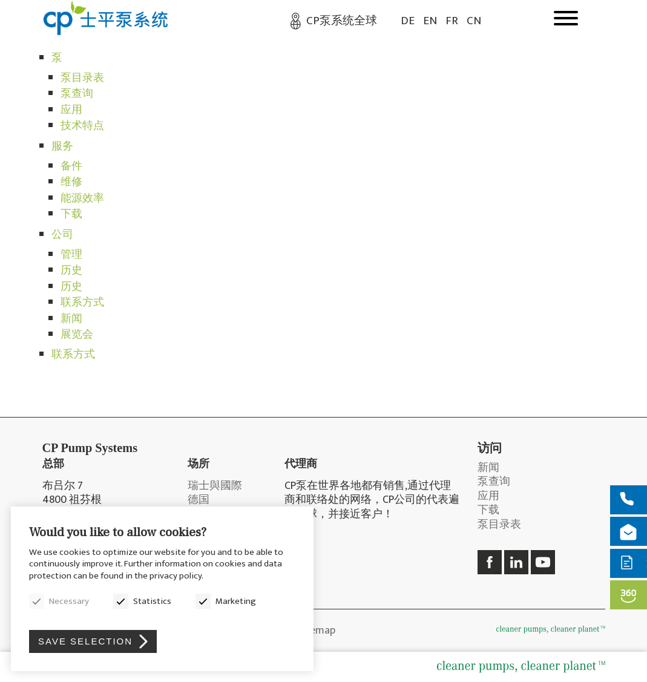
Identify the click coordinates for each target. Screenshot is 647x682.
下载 (71, 214)
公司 (62, 235)
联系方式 (82, 302)
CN (474, 20)
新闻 (71, 319)
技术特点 (82, 126)
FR (451, 20)
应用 (71, 110)
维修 (71, 182)
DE (408, 20)
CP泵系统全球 (341, 20)
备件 (71, 166)
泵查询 (77, 94)
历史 (71, 270)
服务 (62, 146)
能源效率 (82, 198)
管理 (71, 255)
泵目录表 (82, 78)
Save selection (85, 641)
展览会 (77, 335)
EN (430, 20)
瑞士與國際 (215, 486)
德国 (198, 500)
